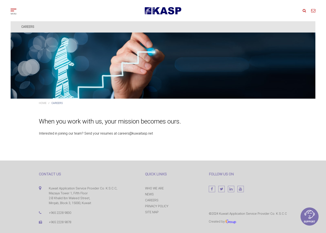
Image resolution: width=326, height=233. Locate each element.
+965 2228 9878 (60, 222)
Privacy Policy (156, 206)
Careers (57, 103)
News (149, 194)
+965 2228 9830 (60, 213)
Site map (152, 212)
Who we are (154, 188)
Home (43, 103)
